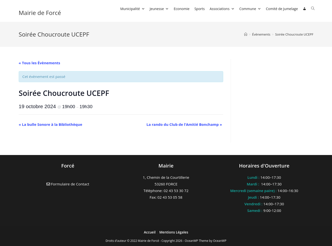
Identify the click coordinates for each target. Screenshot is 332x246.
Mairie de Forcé (40, 13)
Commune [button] (250, 8)
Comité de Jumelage (282, 8)
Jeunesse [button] (159, 8)
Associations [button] (222, 8)
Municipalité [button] (132, 8)
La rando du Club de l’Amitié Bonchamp (184, 124)
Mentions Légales (173, 232)
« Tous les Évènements (39, 62)
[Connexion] (304, 9)
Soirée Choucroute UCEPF (294, 34)
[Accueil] (245, 34)
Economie (181, 8)
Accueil (150, 232)
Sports (199, 8)
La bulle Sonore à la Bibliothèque (50, 124)
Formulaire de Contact (67, 183)
